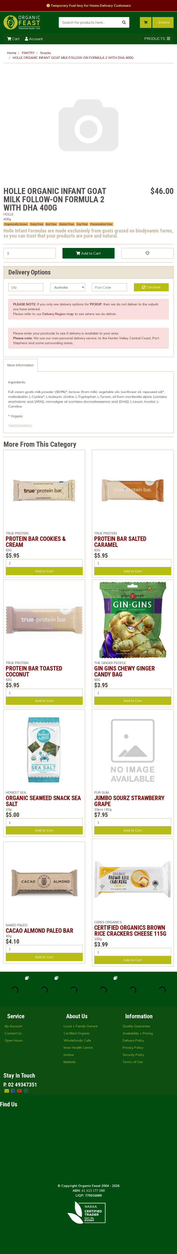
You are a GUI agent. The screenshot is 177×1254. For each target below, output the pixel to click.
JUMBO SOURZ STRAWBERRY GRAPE (129, 801)
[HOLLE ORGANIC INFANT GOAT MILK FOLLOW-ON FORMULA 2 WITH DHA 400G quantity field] (29, 253)
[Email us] (6, 1091)
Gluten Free (66, 224)
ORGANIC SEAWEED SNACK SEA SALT (43, 801)
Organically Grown (15, 224)
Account (34, 38)
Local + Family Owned (80, 1026)
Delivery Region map (58, 314)
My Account (13, 1026)
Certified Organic (77, 1033)
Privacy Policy (133, 1047)
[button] (147, 253)
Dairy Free (36, 224)
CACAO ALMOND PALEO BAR (39, 930)
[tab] (20, 365)
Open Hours (14, 1040)
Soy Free (82, 224)
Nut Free (51, 224)
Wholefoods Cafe (77, 1040)
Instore (69, 1055)
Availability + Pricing (138, 1033)
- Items (163, 22)
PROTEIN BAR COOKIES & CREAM (36, 541)
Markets (70, 1062)
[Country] (67, 287)
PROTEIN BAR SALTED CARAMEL (120, 541)
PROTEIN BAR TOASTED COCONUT (34, 671)
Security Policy (133, 1055)
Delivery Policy (133, 1040)
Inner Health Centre (78, 1047)
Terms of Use (133, 1062)
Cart (13, 38)
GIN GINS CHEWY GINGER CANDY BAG (124, 671)
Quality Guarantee (136, 1026)
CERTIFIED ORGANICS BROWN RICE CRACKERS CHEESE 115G (130, 930)
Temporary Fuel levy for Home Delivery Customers (89, 5)
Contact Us (13, 1033)
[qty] (25, 287)
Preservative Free (101, 224)
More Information (20, 365)
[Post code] (109, 287)
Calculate (151, 287)
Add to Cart (88, 253)
